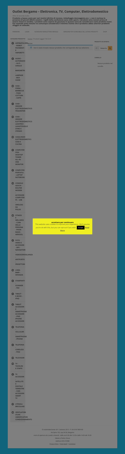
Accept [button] (80, 227)
